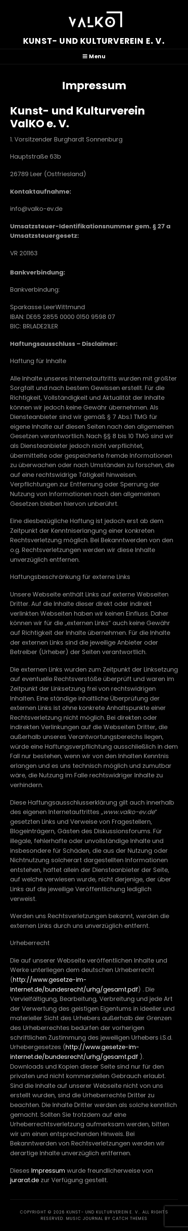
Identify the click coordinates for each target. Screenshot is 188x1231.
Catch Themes (129, 1218)
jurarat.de (24, 1180)
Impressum (48, 1170)
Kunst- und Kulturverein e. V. (94, 40)
